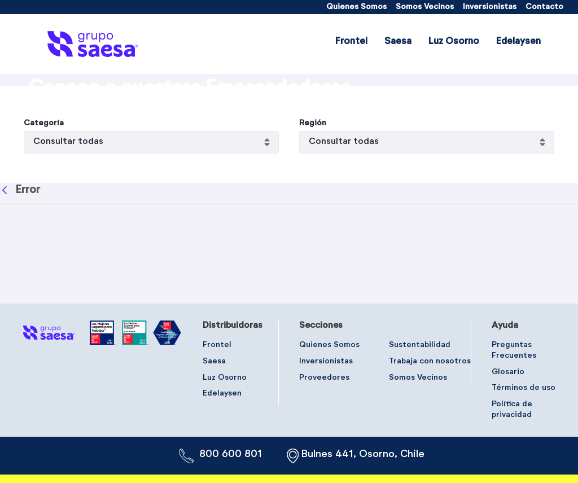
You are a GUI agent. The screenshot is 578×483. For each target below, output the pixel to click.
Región (312, 213)
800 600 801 (230, 454)
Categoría (44, 213)
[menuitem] (356, 7)
